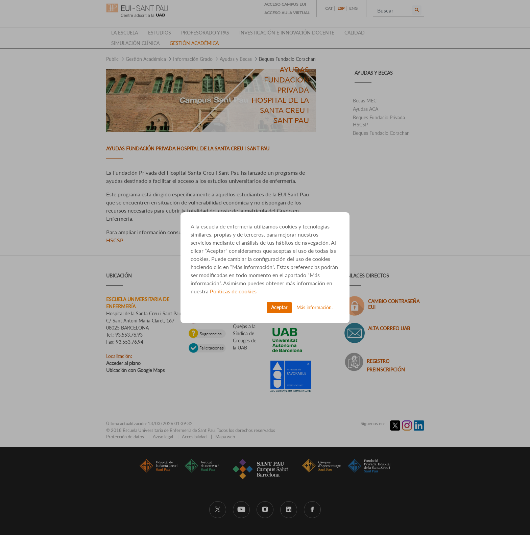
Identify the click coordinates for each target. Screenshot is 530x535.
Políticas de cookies (233, 291)
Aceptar (279, 307)
